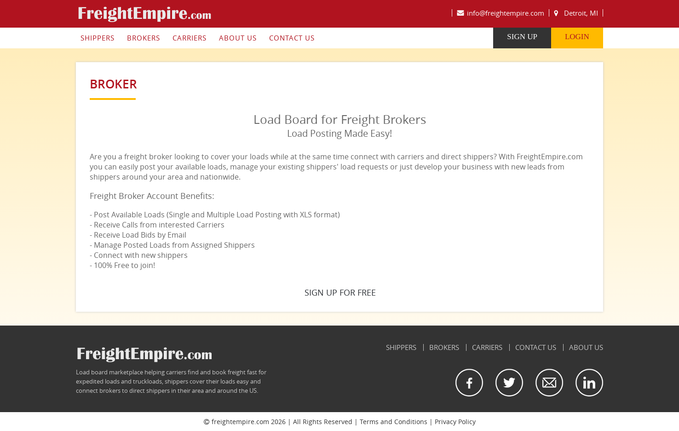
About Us (237, 37)
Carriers (189, 37)
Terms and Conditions (393, 421)
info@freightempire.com (506, 12)
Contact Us (291, 37)
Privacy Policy (455, 421)
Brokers (142, 37)
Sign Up (523, 36)
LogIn (578, 36)
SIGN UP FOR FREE (340, 292)
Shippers (97, 37)
